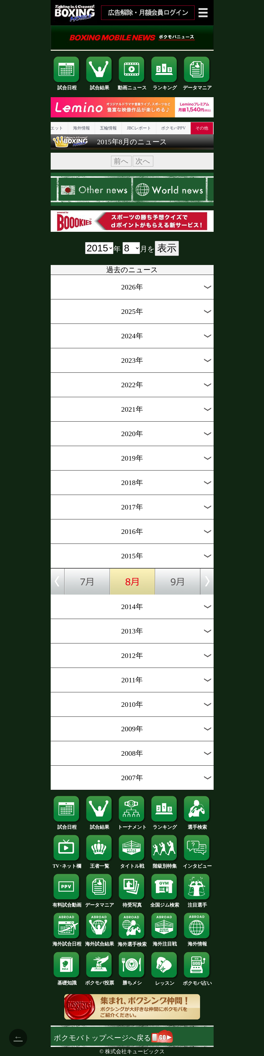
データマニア (197, 85)
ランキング (165, 85)
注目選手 (197, 903)
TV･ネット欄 (67, 864)
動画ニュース (132, 85)
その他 (202, 128)
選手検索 (197, 825)
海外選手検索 (132, 942)
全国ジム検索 (165, 903)
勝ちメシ (132, 980)
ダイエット (52, 128)
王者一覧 (99, 864)
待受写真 (132, 903)
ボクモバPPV (173, 128)
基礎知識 (67, 980)
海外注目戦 (165, 941)
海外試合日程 (67, 941)
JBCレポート (139, 128)
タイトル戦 (132, 864)
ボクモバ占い (197, 981)
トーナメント (132, 825)
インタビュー (197, 864)
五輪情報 (108, 128)
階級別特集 (165, 864)
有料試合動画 (67, 903)
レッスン (165, 981)
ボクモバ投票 (99, 980)
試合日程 (67, 85)
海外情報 (81, 128)
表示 (167, 248)
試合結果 (99, 85)
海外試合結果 (99, 941)
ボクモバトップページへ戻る (113, 1038)
